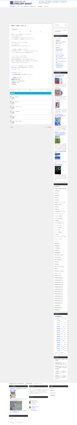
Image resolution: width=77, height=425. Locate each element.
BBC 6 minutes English (59, 49)
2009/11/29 (58, 346)
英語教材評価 (40, 6)
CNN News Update (59, 50)
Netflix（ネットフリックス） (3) (60, 202)
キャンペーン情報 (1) (58, 227)
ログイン (52, 388)
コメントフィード (53, 392)
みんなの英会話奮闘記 (16, 74)
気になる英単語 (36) (58, 259)
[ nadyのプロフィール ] (34, 406)
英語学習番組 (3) (57, 305)
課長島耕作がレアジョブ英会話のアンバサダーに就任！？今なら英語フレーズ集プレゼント (61, 377)
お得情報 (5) (57, 220)
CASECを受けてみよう (59, 63)
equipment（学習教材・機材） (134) (60, 188)
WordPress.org (53, 395)
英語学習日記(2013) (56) (59, 293)
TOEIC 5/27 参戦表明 (18, 121)
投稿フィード (53, 390)
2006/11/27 (58, 332)
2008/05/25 (58, 336)
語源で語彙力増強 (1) (58, 307)
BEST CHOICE (57, 31)
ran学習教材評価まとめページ (59, 76)
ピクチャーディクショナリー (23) (60, 236)
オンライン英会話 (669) (59, 218)
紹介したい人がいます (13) (59, 266)
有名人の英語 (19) (58, 257)
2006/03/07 (58, 326)
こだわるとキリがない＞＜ (18, 106)
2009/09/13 (58, 344)
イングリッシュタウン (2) (59, 213)
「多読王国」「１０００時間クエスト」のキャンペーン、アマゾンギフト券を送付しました (61, 372)
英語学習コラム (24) (58, 275)
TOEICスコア (35, 410)
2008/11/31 (58, 338)
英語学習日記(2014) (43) (59, 296)
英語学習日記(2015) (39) (59, 298)
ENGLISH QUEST (13, 6)
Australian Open (17, 111)
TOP (17, 383)
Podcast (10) (57, 206)
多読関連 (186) (57, 245)
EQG (18, 6)
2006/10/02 (58, 330)
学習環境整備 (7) (57, 252)
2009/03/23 (58, 340)
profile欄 (11, 127)
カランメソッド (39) (58, 225)
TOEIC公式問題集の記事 (58, 164)
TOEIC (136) (57, 209)
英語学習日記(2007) (14, 29)
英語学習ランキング (33, 6)
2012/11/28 (58, 348)
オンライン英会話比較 (24, 6)
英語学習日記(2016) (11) (59, 300)
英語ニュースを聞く (59, 43)
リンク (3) (56, 241)
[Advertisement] (38, 15)
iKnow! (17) (57, 193)
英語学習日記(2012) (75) (59, 291)
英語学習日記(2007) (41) (59, 280)
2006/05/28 (58, 328)
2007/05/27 (58, 334)
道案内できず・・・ (18, 101)
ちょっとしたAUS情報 (48, 127)
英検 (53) (56, 268)
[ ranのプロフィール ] (34, 401)
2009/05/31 (58, 342)
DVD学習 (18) (57, 186)
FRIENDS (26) (57, 190)
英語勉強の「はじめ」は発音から (61, 41)
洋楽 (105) (56, 261)
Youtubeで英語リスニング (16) (60, 211)
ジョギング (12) (57, 229)
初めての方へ (46, 6)
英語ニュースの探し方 (59, 56)
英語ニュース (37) (58, 273)
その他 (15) (57, 234)
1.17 (15, 116)
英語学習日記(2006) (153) (59, 277)
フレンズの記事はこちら (58, 114)
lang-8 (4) (56, 197)
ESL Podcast (58, 47)
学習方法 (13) (57, 250)
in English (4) (57, 195)
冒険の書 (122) (57, 243)
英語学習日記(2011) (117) (59, 289)
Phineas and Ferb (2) (58, 204)
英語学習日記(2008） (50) (59, 282)
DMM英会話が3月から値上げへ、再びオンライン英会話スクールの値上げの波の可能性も (61, 367)
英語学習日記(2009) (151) (59, 284)
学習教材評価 (58, 40)
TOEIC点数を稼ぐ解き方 (59, 65)
